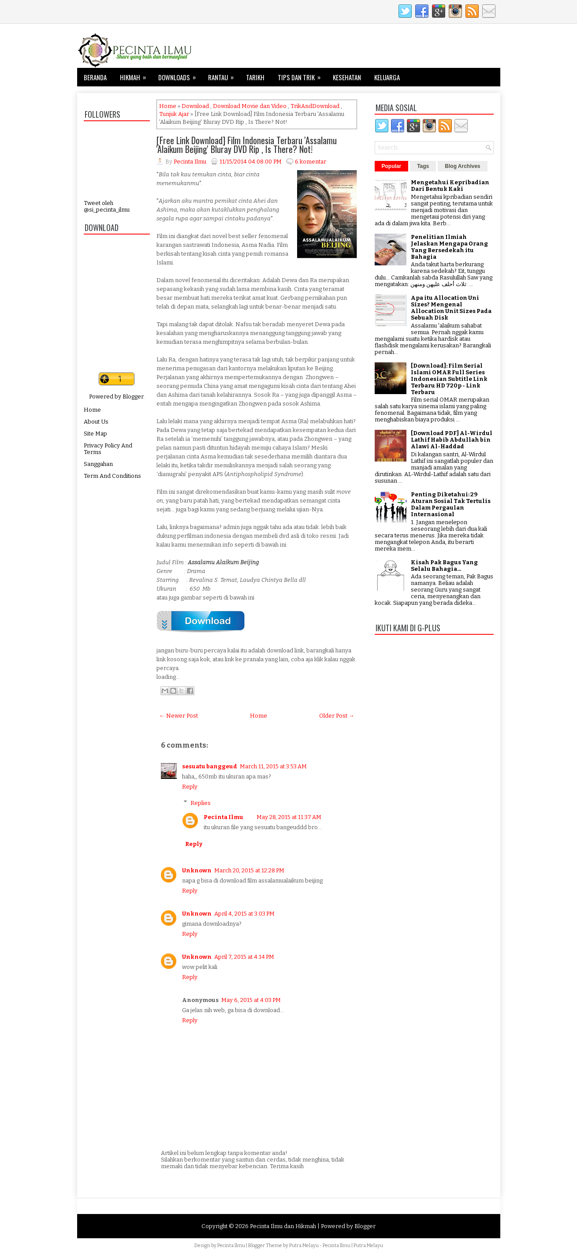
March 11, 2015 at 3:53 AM (273, 766)
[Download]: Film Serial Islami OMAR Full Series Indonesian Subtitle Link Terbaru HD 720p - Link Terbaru (449, 378)
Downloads (179, 75)
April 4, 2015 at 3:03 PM (244, 913)
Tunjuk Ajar (174, 114)
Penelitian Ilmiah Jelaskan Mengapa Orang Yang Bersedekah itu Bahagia (449, 247)
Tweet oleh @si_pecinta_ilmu (107, 206)
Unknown (197, 870)
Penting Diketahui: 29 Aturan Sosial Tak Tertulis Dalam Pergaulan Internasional (451, 504)
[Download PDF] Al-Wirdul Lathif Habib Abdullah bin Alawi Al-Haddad (451, 440)
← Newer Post (178, 715)
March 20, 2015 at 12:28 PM (249, 870)
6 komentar (310, 161)
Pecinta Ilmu (223, 817)
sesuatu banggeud (209, 766)
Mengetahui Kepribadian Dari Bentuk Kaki (450, 185)
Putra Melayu (304, 1245)
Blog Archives (462, 166)
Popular (392, 166)
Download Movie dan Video (250, 106)
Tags (423, 166)
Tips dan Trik (302, 75)
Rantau (223, 75)
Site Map (95, 433)
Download (195, 106)
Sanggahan (98, 464)
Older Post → (336, 715)
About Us (96, 421)
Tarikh (255, 77)
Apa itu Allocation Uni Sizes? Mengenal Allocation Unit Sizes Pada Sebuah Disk (451, 307)
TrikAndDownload (314, 106)
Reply (189, 786)
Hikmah (136, 75)
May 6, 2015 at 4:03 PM (251, 1000)
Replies (200, 802)
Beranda (95, 77)
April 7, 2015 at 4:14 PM (244, 956)
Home (92, 409)
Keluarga (387, 77)
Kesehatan (347, 77)
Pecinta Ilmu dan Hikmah (283, 1226)
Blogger (133, 396)
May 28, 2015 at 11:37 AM (289, 817)
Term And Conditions (112, 476)
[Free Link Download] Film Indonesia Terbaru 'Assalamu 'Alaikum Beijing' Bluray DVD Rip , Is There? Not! (246, 144)
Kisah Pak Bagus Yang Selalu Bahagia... (444, 565)
